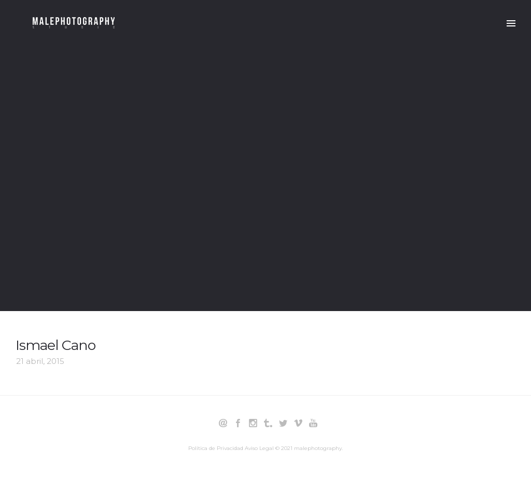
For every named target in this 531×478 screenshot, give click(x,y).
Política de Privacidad (215, 448)
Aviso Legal (259, 448)
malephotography (318, 448)
